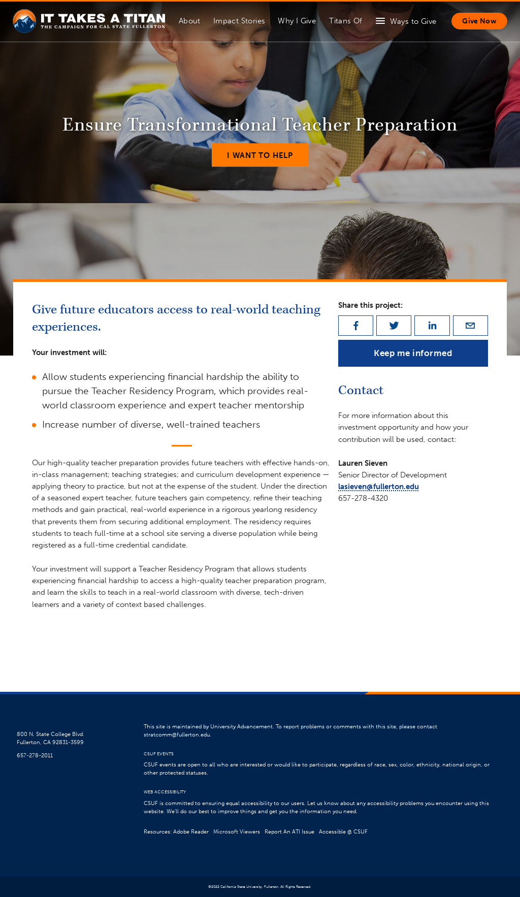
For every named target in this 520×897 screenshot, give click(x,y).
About (190, 20)
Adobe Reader (191, 831)
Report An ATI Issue (289, 831)
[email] (470, 325)
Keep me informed (413, 353)
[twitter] (393, 325)
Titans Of (345, 20)
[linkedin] (431, 325)
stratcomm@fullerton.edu (177, 734)
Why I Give (297, 20)
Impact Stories (239, 20)
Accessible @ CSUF (343, 831)
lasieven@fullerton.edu (378, 486)
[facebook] (355, 325)
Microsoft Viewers (236, 831)
